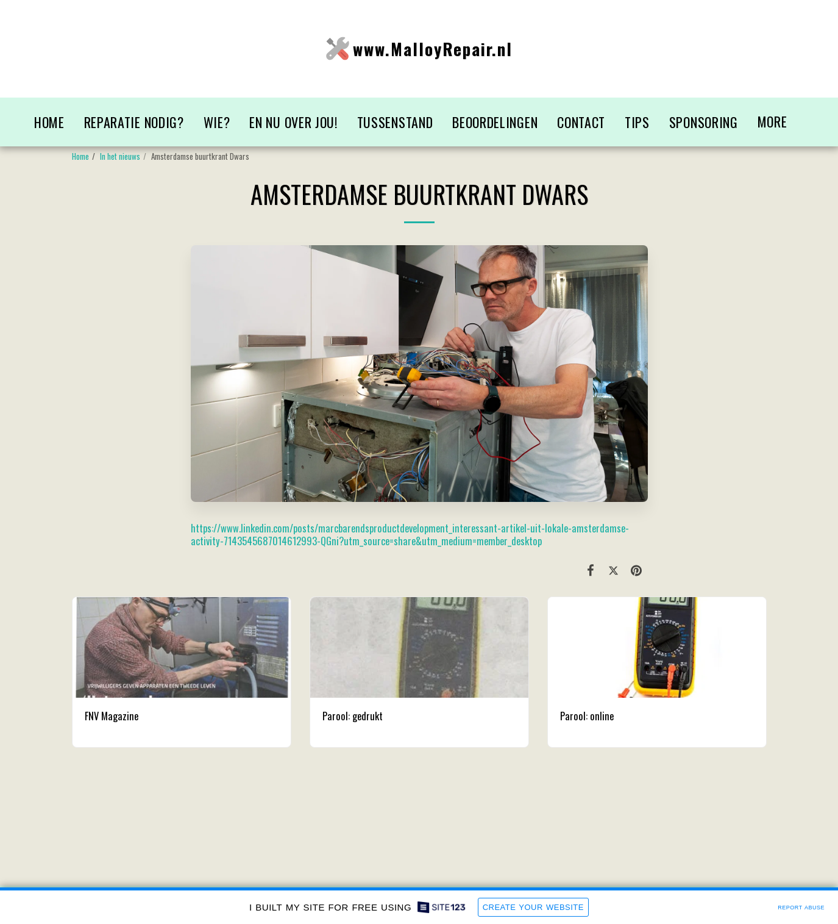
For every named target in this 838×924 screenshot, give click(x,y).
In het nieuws (120, 156)
